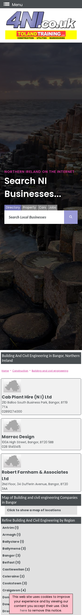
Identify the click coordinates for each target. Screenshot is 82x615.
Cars (42, 207)
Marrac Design (18, 437)
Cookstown (11, 583)
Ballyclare (10, 541)
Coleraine (10, 576)
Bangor (8, 555)
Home (5, 370)
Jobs (52, 207)
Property (29, 207)
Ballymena (11, 548)
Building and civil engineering (50, 370)
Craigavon (11, 590)
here (23, 610)
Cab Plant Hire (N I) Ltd (27, 397)
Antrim (8, 528)
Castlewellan (13, 569)
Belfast (8, 562)
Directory (13, 207)
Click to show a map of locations (34, 510)
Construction (20, 370)
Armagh (9, 534)
